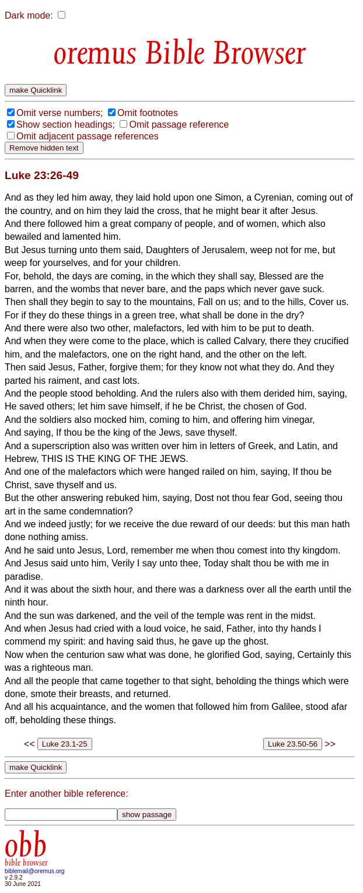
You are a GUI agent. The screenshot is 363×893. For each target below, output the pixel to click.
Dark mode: (29, 15)
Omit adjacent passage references (87, 136)
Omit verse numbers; (59, 113)
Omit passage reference (179, 124)
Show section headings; (65, 124)
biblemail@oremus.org (35, 871)
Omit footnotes (147, 113)
